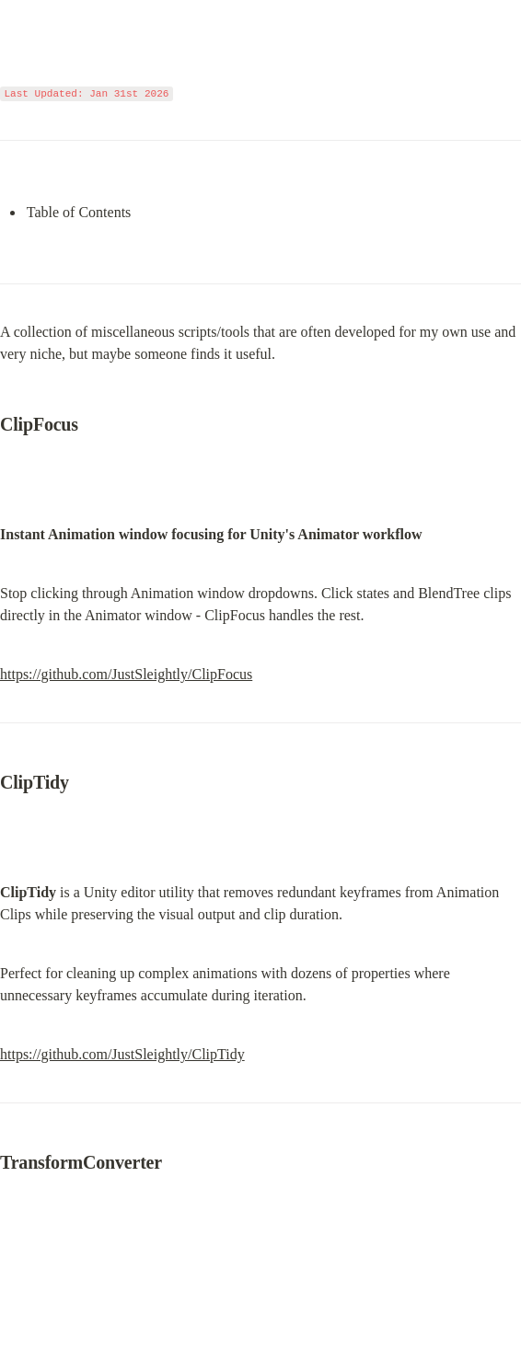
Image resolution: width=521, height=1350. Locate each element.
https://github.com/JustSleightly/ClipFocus (126, 674)
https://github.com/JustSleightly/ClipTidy (122, 1054)
